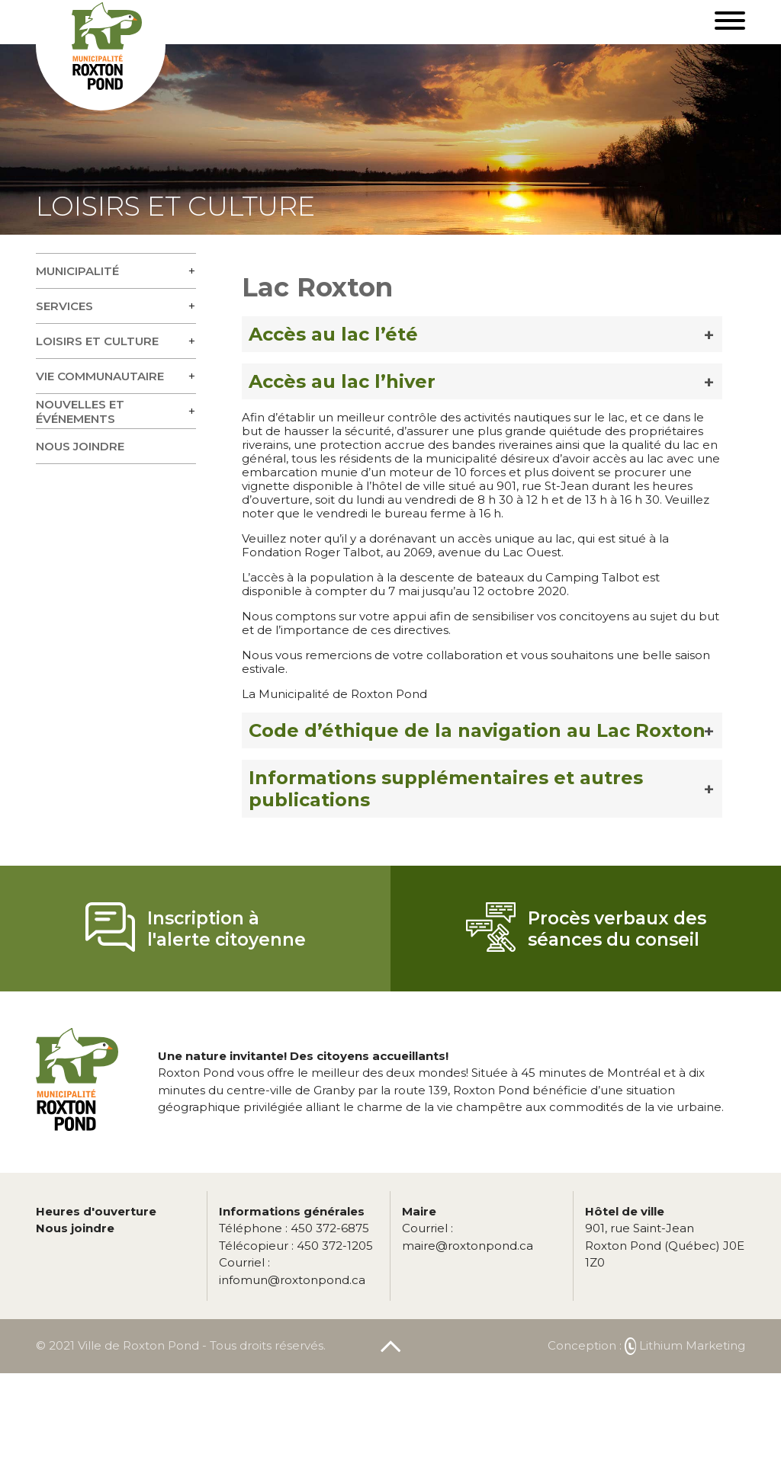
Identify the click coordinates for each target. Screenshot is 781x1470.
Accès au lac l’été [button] (333, 334)
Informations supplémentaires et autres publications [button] (446, 789)
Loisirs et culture (97, 341)
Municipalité (77, 271)
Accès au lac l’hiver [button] (342, 381)
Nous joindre (80, 446)
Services (64, 306)
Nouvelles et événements (80, 411)
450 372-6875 (294, 1228)
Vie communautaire (100, 376)
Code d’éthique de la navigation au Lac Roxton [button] (477, 730)
